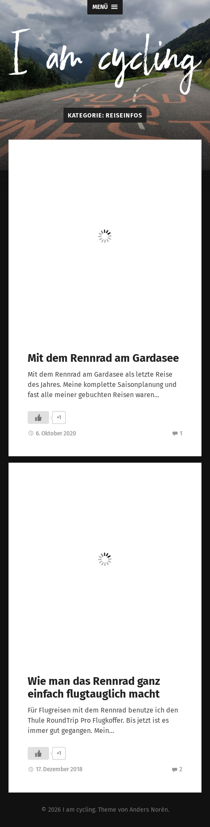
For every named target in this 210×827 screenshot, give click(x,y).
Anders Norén (148, 809)
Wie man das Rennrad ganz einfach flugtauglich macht (94, 688)
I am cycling (79, 809)
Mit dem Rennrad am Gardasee (103, 358)
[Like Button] (38, 417)
